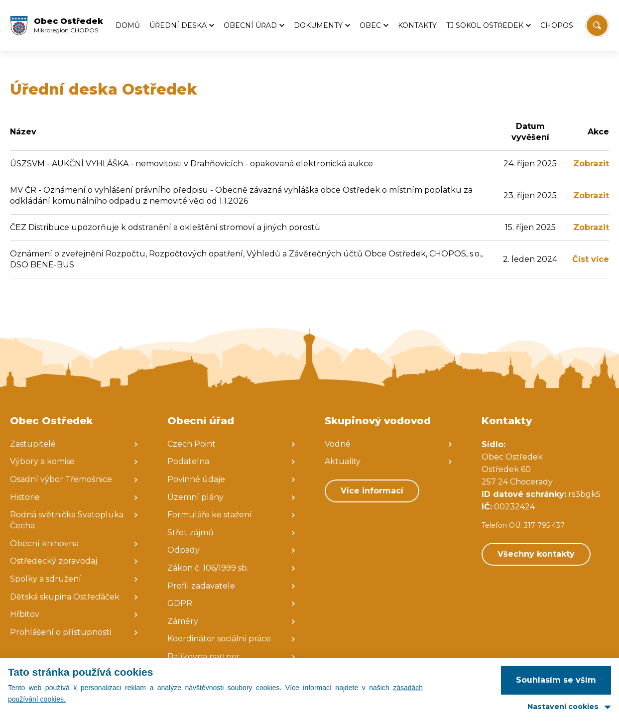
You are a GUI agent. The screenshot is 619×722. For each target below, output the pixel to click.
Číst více (590, 259)
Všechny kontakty (536, 554)
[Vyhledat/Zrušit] (597, 25)
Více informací (372, 490)
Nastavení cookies (563, 706)
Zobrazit (591, 163)
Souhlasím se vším (556, 680)
